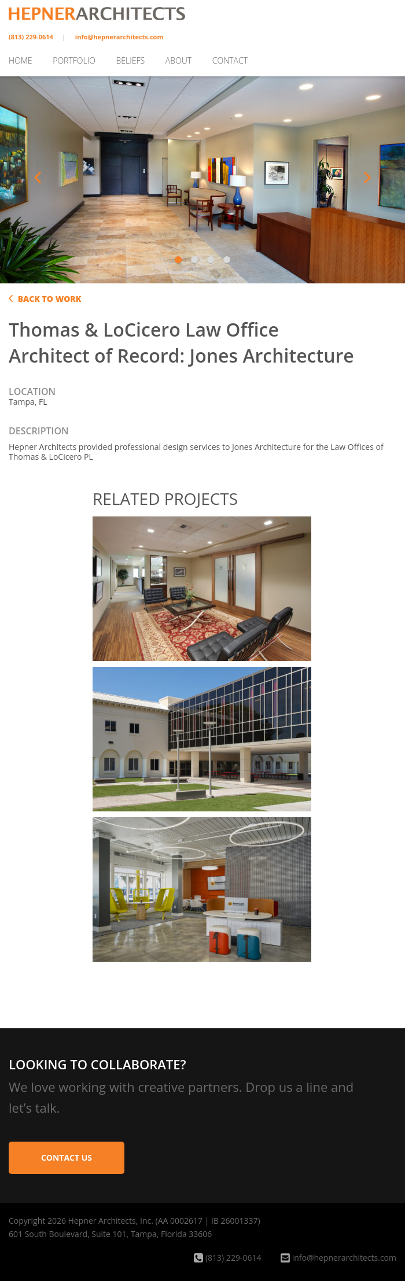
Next (367, 177)
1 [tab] (180, 259)
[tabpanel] (202, 177)
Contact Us (66, 1157)
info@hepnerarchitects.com (119, 36)
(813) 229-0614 (31, 36)
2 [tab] (196, 259)
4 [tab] (228, 259)
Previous (37, 177)
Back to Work (45, 298)
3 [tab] (212, 259)
